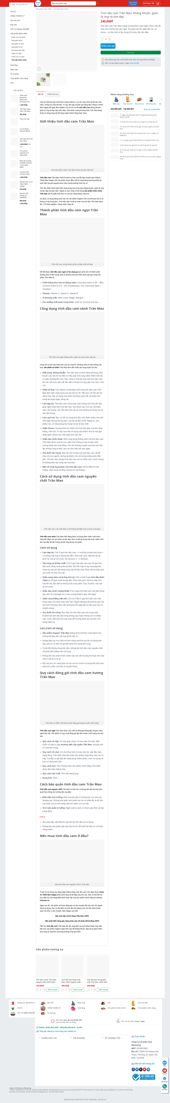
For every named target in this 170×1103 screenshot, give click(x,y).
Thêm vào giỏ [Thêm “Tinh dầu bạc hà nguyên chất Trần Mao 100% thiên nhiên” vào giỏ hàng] (103, 989)
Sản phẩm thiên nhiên (18, 34)
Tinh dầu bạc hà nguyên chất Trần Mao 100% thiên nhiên (97, 981)
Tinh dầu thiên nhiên (19, 60)
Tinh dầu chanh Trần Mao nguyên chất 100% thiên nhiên (46, 981)
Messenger (164, 1079)
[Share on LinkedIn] (148, 1069)
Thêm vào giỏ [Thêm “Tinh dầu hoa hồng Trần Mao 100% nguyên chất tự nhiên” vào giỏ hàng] (78, 989)
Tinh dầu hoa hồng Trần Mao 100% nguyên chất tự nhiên (71, 981)
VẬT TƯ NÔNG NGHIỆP (19, 29)
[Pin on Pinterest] (144, 1069)
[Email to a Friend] (141, 1069)
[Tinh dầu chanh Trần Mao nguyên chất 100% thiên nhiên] (47, 966)
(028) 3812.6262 (52, 1027)
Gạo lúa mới (15, 20)
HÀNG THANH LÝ (17, 16)
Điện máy (14, 70)
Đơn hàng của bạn (133, 3)
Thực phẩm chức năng (19, 78)
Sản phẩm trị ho (17, 47)
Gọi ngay (164, 1087)
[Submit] (98, 3)
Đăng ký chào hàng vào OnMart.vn (62, 1031)
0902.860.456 (65, 1027)
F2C (12, 83)
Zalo (164, 1064)
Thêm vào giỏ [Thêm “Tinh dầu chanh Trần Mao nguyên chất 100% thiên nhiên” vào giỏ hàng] (52, 989)
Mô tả (40, 94)
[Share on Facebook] (133, 1069)
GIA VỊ (13, 12)
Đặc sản (13, 25)
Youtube (164, 1071)
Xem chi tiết (134, 63)
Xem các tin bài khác (152, 109)
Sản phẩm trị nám (17, 44)
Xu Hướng (14, 74)
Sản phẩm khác (16, 40)
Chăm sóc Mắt (16, 53)
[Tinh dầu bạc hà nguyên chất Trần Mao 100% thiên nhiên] (98, 966)
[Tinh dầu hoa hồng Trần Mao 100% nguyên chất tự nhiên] (72, 966)
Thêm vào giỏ (108, 46)
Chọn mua (130, 52)
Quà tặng (14, 65)
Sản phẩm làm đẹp (18, 50)
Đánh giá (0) (53, 94)
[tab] (40, 94)
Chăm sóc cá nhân (17, 57)
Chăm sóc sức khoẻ (18, 37)
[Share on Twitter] (137, 1069)
